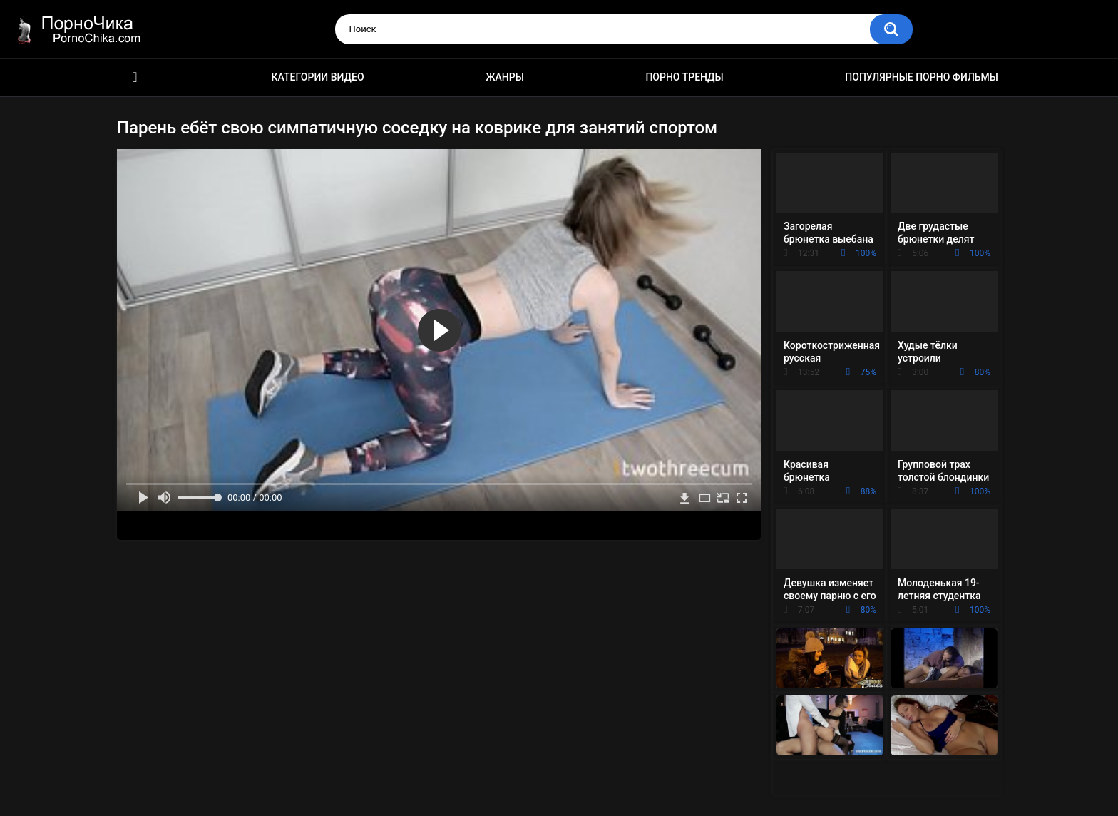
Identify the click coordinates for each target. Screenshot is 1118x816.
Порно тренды (684, 77)
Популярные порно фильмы (921, 77)
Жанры (505, 77)
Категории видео (318, 77)
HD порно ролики (135, 77)
